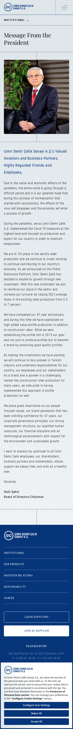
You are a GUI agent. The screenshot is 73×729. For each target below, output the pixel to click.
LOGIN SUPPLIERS (36, 616)
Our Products (14, 564)
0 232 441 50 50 (25, 658)
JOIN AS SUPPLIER (36, 630)
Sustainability (15, 586)
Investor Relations (18, 575)
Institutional (14, 552)
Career (9, 598)
